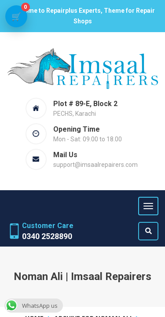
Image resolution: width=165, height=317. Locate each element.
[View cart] (16, 16)
